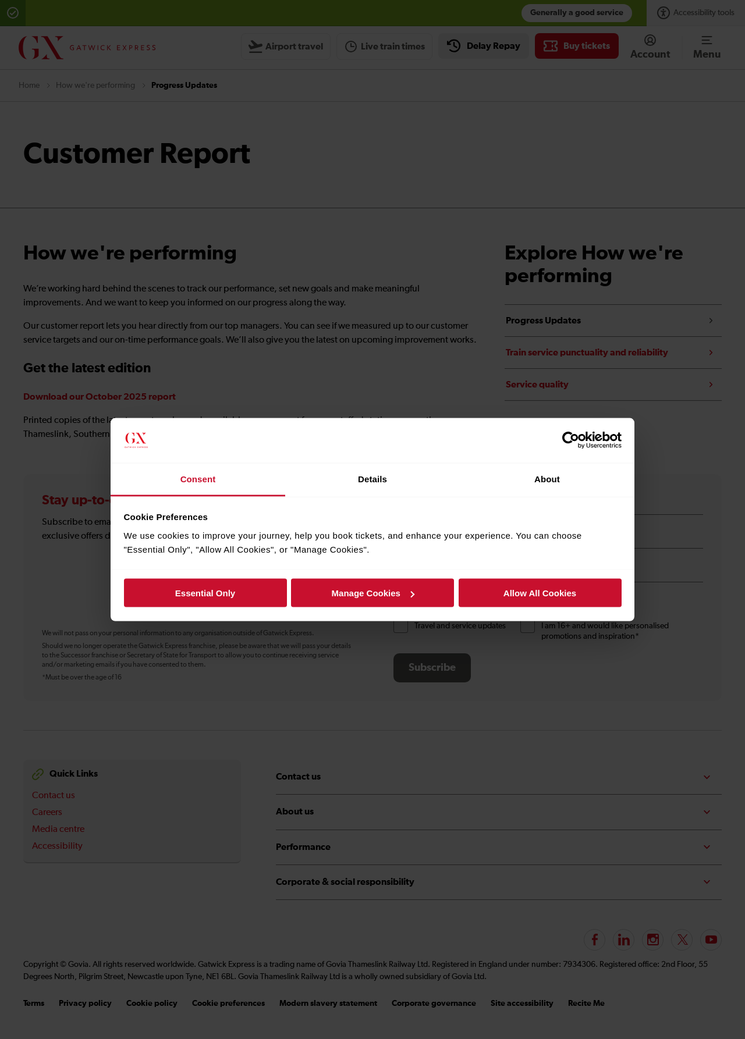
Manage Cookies (373, 593)
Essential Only (205, 593)
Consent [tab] (198, 478)
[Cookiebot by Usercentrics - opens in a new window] (571, 440)
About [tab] (547, 478)
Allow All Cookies (539, 593)
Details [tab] (372, 478)
